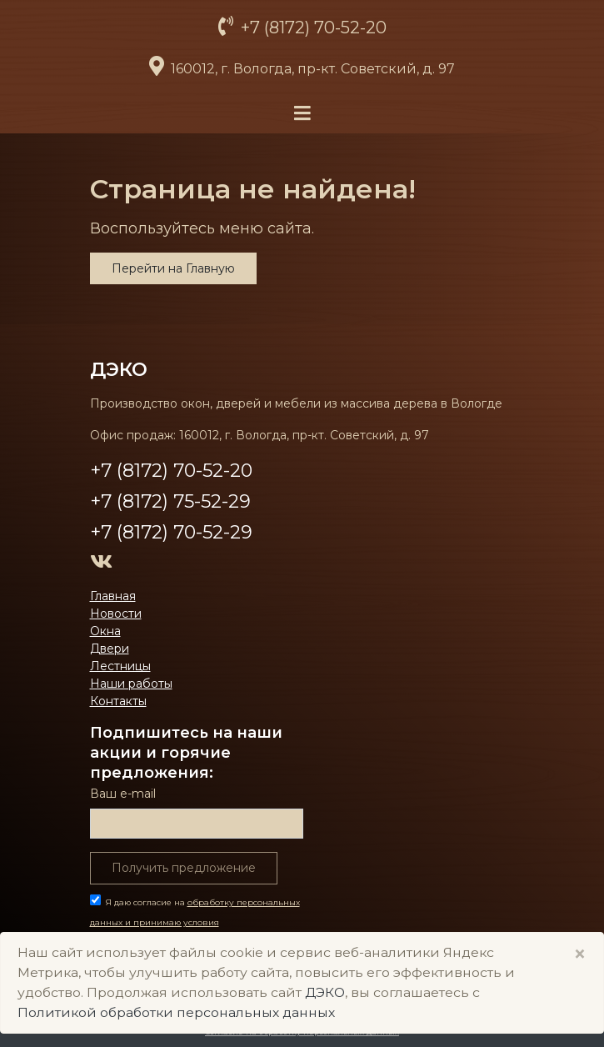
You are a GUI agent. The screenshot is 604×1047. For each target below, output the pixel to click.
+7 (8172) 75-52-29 (170, 501)
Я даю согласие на (195, 922)
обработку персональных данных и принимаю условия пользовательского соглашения (195, 922)
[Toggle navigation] (302, 114)
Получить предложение (184, 867)
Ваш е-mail (123, 793)
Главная (113, 596)
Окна (105, 631)
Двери (109, 648)
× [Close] (580, 954)
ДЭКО (118, 369)
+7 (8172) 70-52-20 (312, 28)
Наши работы (131, 683)
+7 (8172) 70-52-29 (171, 532)
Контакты (118, 701)
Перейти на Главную (173, 268)
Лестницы (120, 666)
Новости (116, 613)
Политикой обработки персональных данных (176, 1012)
